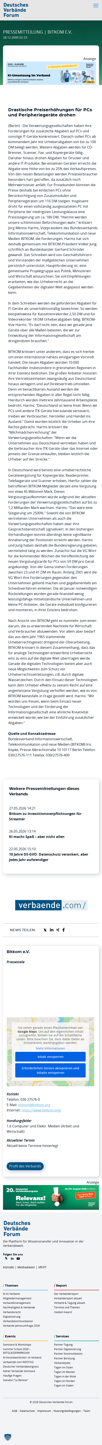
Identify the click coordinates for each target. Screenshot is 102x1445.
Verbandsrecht (12, 1312)
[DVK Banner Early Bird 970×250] (51, 1187)
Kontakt (8, 1267)
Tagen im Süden (63, 1385)
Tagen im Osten (63, 1367)
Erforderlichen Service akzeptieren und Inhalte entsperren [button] (50, 1070)
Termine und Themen (67, 1307)
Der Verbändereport (66, 1293)
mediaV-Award (63, 1312)
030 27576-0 (30, 1099)
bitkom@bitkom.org (34, 1104)
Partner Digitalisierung (67, 1349)
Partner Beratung (64, 1358)
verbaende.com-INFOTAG (18, 1362)
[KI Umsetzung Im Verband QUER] (51, 64)
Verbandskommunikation (18, 1321)
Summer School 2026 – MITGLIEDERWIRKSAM (17, 1350)
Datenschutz (27, 1411)
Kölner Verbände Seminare (19, 1371)
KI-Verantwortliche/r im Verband (22, 1357)
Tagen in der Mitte (65, 1376)
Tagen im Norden (64, 1381)
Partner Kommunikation (68, 1353)
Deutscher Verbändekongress (21, 1366)
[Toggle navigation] (96, 5)
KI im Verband (11, 1293)
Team (86, 1411)
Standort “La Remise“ (15, 1380)
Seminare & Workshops (17, 1344)
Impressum (44, 1411)
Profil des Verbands (25, 1166)
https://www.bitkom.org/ (41, 1110)
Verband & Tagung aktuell (69, 1302)
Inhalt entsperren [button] (50, 1057)
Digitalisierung (11, 1316)
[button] (7, 1437)
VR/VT (42, 1267)
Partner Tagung (63, 1344)
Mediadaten (26, 1267)
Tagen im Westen (64, 1372)
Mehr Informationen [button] (50, 1048)
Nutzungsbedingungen (67, 1411)
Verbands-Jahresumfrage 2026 (21, 1325)
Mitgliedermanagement (17, 1298)
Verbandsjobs (62, 1363)
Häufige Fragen (12, 1375)
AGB (14, 1411)
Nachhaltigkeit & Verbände (19, 1307)
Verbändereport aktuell (68, 1298)
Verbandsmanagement (17, 1302)
